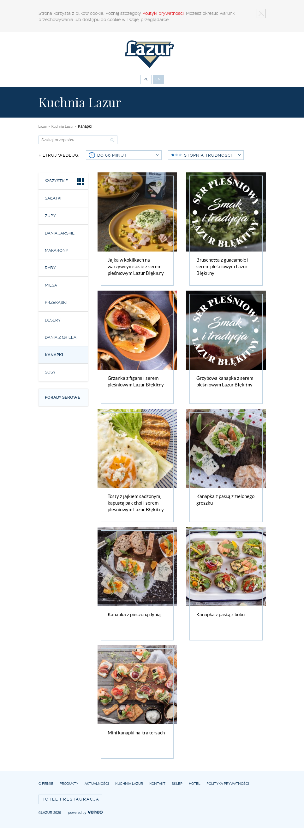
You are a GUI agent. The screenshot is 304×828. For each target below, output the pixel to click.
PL (146, 79)
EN (158, 79)
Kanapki (54, 354)
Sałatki (53, 198)
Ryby (50, 267)
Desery (53, 320)
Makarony (56, 250)
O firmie (46, 784)
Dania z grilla (60, 337)
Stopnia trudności (212, 155)
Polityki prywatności (163, 13)
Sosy (50, 372)
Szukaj (111, 140)
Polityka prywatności (227, 784)
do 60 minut (127, 155)
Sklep (177, 784)
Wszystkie (65, 182)
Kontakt (157, 784)
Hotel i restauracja (70, 799)
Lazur (43, 126)
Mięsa (51, 285)
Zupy (50, 215)
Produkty (69, 784)
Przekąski (56, 302)
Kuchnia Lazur (62, 126)
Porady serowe (62, 397)
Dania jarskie (60, 233)
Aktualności (97, 784)
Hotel (194, 784)
